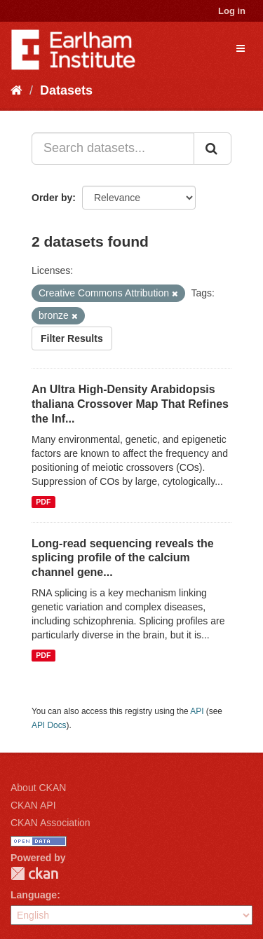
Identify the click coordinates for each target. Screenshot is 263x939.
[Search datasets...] (113, 148)
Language (34, 894)
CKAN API (33, 805)
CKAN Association (50, 822)
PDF (43, 502)
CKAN (34, 873)
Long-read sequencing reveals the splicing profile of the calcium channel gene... (123, 558)
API (196, 711)
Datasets (66, 90)
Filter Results (72, 338)
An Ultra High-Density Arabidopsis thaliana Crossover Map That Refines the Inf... (130, 404)
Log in (231, 11)
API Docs (49, 725)
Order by (52, 197)
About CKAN (38, 787)
